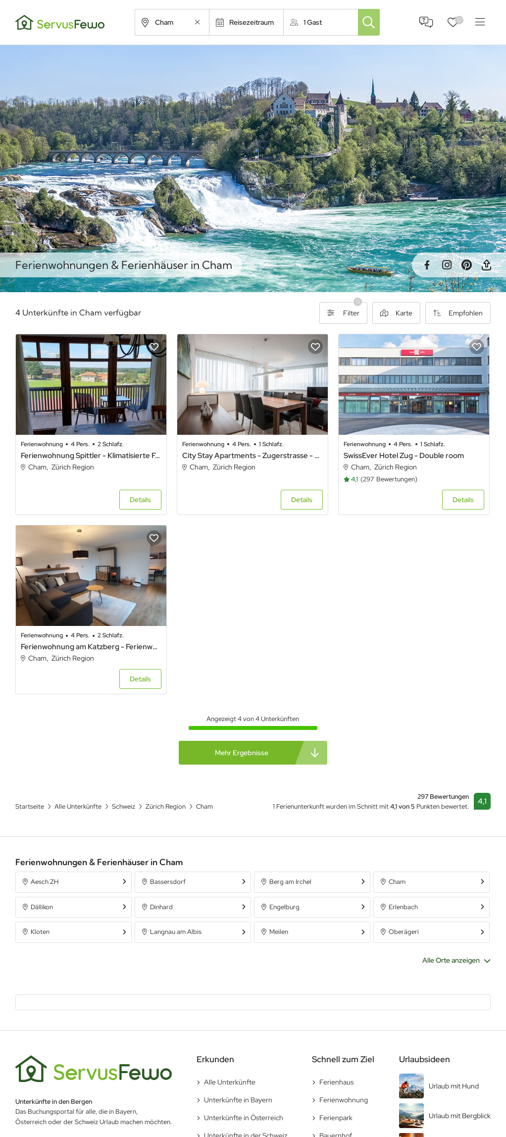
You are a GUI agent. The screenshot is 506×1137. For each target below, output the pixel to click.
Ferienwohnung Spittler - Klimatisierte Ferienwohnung (91, 455)
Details (140, 499)
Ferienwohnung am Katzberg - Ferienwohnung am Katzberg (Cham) (91, 646)
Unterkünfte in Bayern (238, 1099)
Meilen (278, 932)
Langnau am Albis (176, 932)
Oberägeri (404, 932)
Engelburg (284, 907)
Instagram (446, 265)
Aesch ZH (44, 882)
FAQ (426, 22)
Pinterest (466, 265)
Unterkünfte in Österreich (243, 1117)
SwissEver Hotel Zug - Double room (404, 455)
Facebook (427, 265)
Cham (397, 882)
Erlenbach (403, 907)
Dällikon (42, 907)
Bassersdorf (168, 882)
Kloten (40, 932)
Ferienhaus (336, 1082)
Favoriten (459, 20)
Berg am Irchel (290, 882)
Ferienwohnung (343, 1099)
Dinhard (161, 907)
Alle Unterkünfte (229, 1082)
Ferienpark (336, 1117)
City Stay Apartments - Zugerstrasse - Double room (252, 455)
